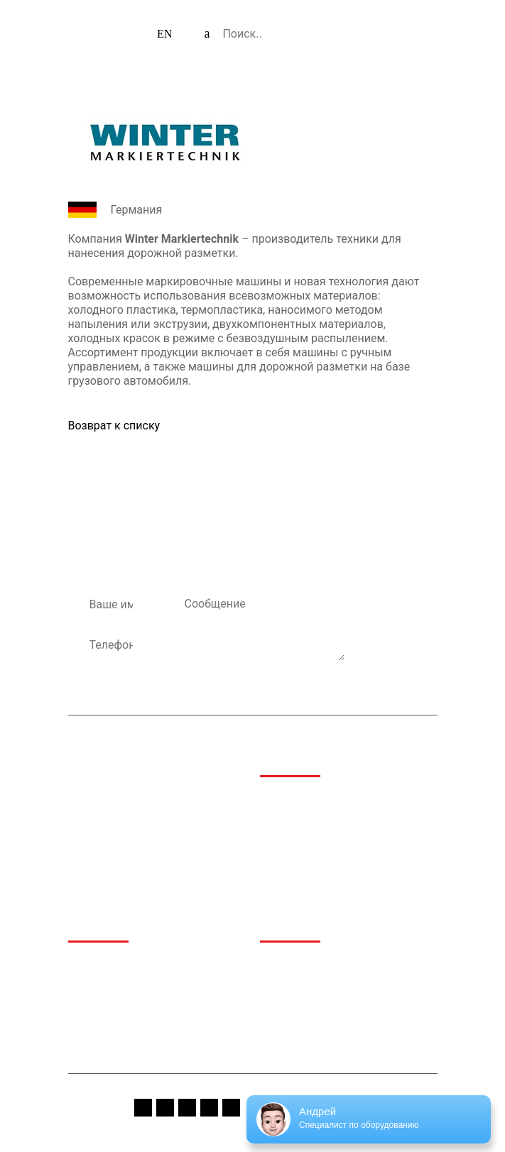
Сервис (85, 1018)
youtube (187, 1108)
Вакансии (283, 1018)
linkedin (231, 1108)
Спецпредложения (304, 982)
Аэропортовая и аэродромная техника (330, 803)
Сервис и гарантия (304, 1000)
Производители (105, 1000)
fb (143, 1108)
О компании (97, 964)
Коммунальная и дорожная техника (345, 865)
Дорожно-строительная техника (336, 828)
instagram (165, 1108)
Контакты (91, 1037)
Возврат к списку (114, 425)
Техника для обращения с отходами (345, 846)
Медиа (276, 964)
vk (209, 1108)
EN (164, 34)
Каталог (87, 982)
